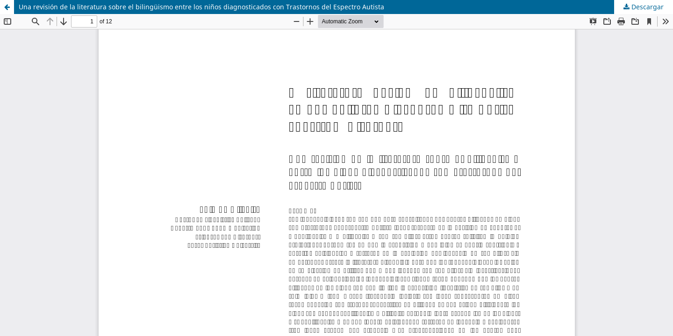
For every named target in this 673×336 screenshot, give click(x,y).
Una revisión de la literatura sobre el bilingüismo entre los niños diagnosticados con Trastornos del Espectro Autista (201, 6)
